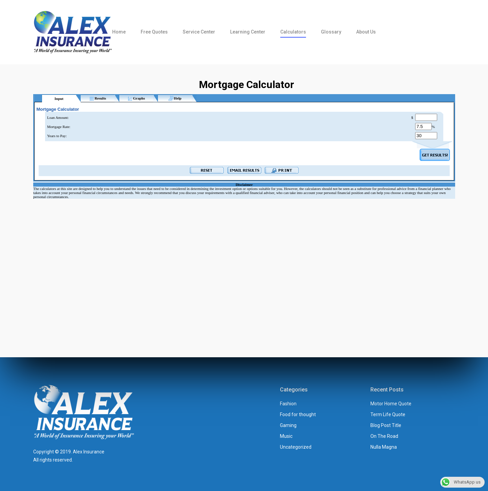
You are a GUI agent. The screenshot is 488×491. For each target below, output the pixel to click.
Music (286, 436)
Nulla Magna (383, 447)
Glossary (331, 32)
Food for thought (298, 414)
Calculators (293, 32)
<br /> (244, 212)
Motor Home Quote (390, 403)
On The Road (384, 436)
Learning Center (247, 32)
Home (119, 32)
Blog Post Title (385, 425)
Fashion (288, 403)
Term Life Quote (387, 414)
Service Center (199, 32)
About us (366, 32)
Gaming (288, 425)
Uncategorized (295, 447)
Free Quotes (154, 32)
